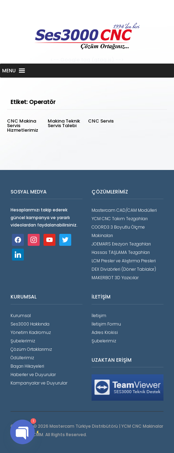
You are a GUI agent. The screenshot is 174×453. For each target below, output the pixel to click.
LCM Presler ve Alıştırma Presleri (124, 261)
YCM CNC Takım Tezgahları (120, 219)
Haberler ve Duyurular (33, 375)
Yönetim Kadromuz (31, 332)
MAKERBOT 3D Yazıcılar (115, 278)
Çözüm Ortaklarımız (31, 349)
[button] (9, 71)
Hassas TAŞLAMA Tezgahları (121, 252)
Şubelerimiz (23, 341)
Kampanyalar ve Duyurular (39, 383)
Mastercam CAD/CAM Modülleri (124, 210)
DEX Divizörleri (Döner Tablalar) (124, 269)
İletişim (99, 316)
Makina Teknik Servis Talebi (64, 123)
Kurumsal (21, 316)
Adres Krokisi (105, 332)
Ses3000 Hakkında (30, 324)
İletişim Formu (106, 324)
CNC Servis (101, 121)
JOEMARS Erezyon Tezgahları (121, 244)
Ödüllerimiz (22, 358)
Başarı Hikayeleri (27, 366)
